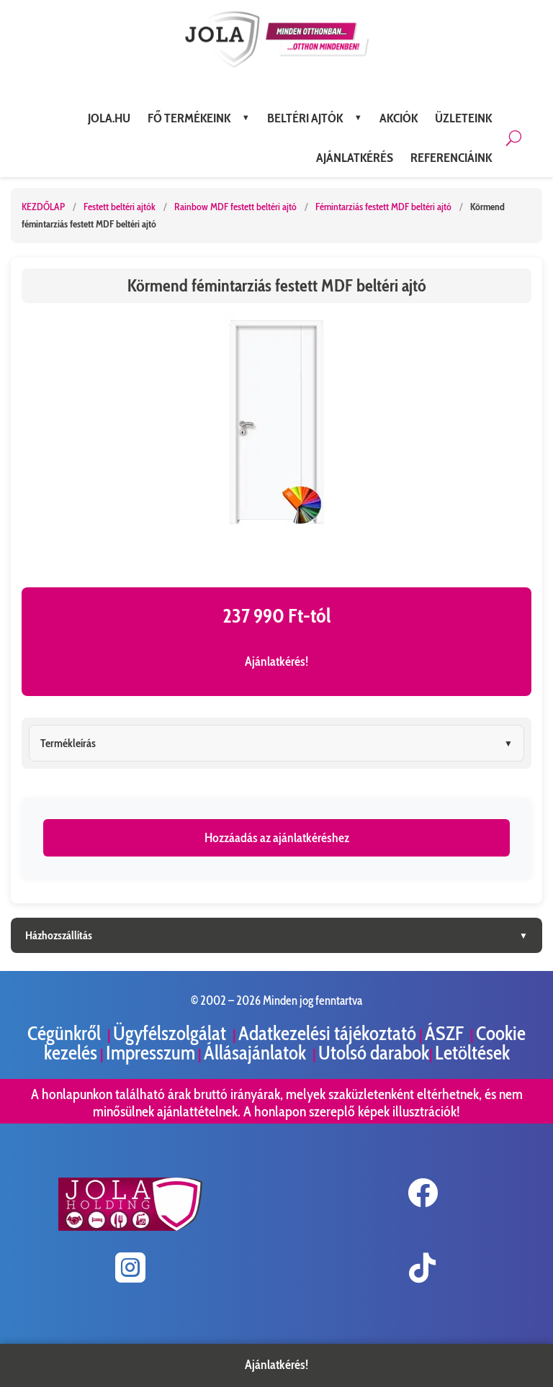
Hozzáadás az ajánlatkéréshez (276, 838)
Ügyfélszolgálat (171, 1033)
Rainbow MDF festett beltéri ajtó (236, 206)
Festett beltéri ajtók (121, 206)
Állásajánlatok (257, 1053)
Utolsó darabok (373, 1053)
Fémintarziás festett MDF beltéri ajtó (384, 206)
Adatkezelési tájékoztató (327, 1033)
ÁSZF (446, 1033)
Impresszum (150, 1053)
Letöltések (472, 1053)
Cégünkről (65, 1033)
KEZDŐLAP (43, 206)
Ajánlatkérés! (276, 661)
